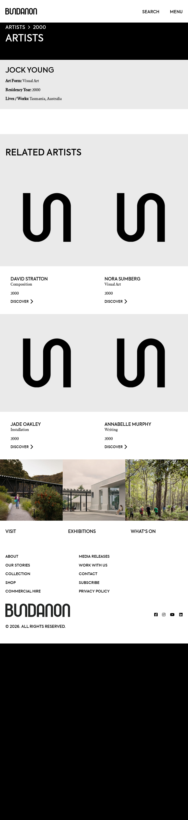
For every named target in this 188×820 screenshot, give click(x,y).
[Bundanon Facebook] (156, 615)
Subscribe (89, 583)
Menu (176, 12)
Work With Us (93, 565)
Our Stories (17, 565)
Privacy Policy (94, 591)
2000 (39, 27)
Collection (17, 574)
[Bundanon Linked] (181, 615)
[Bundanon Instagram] (163, 615)
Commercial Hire (23, 591)
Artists (15, 27)
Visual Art (31, 81)
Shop (10, 583)
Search (150, 12)
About (11, 557)
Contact (88, 574)
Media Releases (94, 557)
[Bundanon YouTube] (172, 615)
